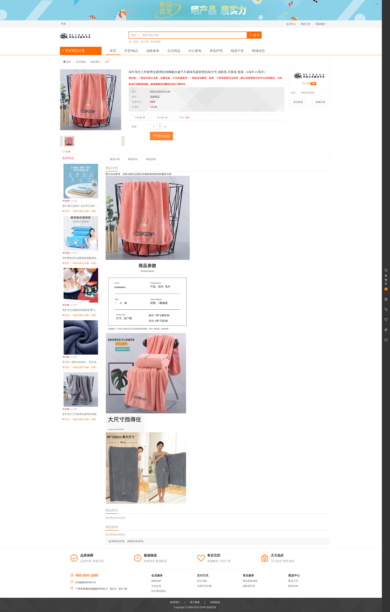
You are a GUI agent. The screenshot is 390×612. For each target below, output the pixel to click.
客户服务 (195, 602)
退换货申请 (249, 586)
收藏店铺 (320, 102)
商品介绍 (115, 159)
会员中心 (291, 24)
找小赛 (306, 83)
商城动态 (258, 50)
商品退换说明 (250, 580)
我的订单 (305, 24)
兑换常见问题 (204, 586)
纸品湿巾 (95, 61)
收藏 (66, 151)
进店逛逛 (298, 102)
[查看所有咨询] (135, 541)
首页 (113, 50)
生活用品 (173, 50)
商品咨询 (151, 159)
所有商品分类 (73, 50)
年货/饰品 (131, 50)
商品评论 (133, 159)
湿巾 (107, 61)
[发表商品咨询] (117, 541)
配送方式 (293, 580)
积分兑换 (161, 136)
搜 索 (254, 35)
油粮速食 (152, 50)
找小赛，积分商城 (150, 41)
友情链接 (215, 602)
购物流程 (156, 580)
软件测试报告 (158, 591)
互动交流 (156, 586)
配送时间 (293, 586)
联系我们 (175, 602)
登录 (63, 23)
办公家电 (195, 50)
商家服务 (321, 24)
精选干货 (237, 50)
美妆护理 (216, 50)
